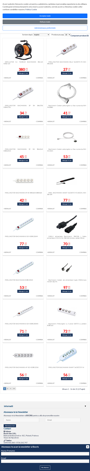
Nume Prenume (8, 450)
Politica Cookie (31, 9)
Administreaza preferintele (45, 28)
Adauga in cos (23, 73)
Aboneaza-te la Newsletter (16, 412)
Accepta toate (45, 16)
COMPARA (39, 78)
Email (3, 458)
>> (14, 389)
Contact (7, 428)
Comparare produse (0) (80, 36)
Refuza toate (45, 22)
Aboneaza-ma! (10, 426)
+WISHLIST (7, 78)
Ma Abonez (45, 467)
